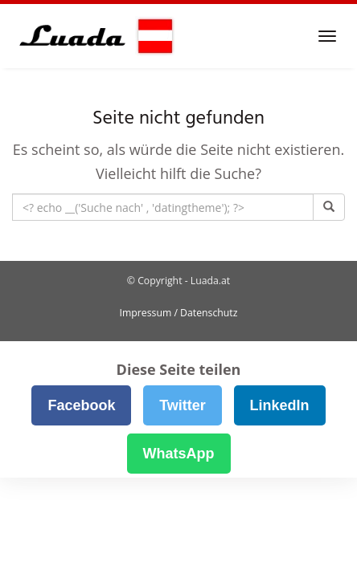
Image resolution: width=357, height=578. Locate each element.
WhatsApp (179, 454)
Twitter (182, 405)
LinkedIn (280, 405)
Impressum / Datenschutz (179, 313)
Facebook (81, 405)
